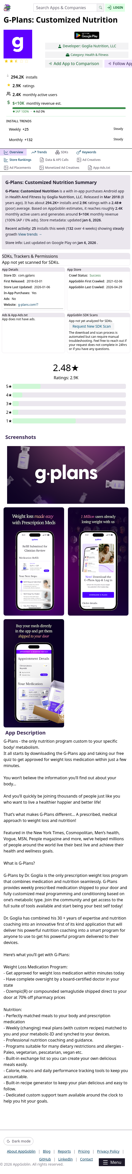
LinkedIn (65, 1159)
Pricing (83, 1151)
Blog (46, 1151)
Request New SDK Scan (91, 326)
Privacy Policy (108, 1151)
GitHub (45, 1159)
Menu (111, 1162)
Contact (86, 1159)
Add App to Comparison (74, 63)
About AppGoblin (21, 1151)
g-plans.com (28, 305)
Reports (64, 1151)
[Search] (100, 8)
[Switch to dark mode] (18, 1141)
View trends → (30, 234)
